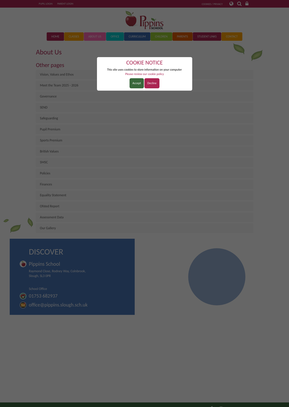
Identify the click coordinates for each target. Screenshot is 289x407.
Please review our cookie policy (144, 74)
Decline (151, 83)
